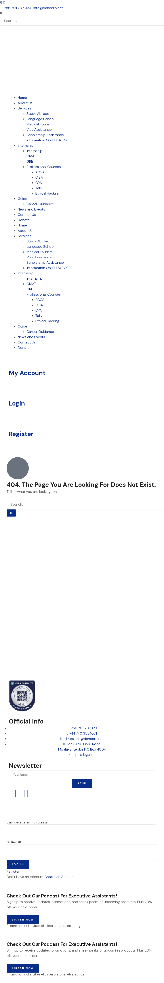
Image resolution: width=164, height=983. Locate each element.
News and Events (31, 209)
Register (21, 434)
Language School (40, 119)
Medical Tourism (39, 124)
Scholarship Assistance (45, 135)
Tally (38, 188)
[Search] (11, 513)
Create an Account (59, 876)
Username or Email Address (27, 822)
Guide (22, 198)
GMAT (31, 156)
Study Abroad (38, 113)
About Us (25, 103)
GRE (30, 161)
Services (24, 108)
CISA (39, 177)
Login (17, 403)
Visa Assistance (39, 129)
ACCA (39, 172)
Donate (24, 220)
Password (14, 842)
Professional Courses (44, 166)
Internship (26, 145)
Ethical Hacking (47, 193)
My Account (27, 373)
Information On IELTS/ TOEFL (49, 140)
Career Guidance (40, 204)
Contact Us (27, 214)
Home (22, 97)
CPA (38, 182)
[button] (82, 13)
